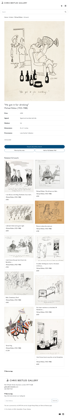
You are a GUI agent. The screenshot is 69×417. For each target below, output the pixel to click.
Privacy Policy (35, 405)
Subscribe (55, 400)
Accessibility (19, 409)
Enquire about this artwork (34, 147)
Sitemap (29, 409)
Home (6, 17)
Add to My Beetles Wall (49, 150)
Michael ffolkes (18, 17)
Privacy (24, 409)
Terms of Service (45, 405)
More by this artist (19, 150)
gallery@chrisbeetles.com (11, 387)
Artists (11, 17)
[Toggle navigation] (65, 5)
